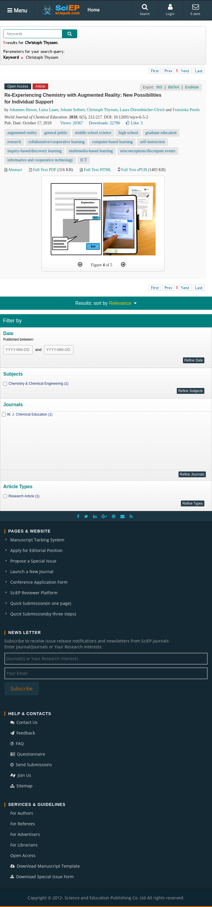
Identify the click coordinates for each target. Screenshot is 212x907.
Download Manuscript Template (45, 866)
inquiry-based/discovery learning (34, 151)
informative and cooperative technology (40, 160)
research (14, 142)
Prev (168, 70)
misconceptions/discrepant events (147, 151)
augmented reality (22, 132)
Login (170, 10)
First (155, 70)
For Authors (21, 813)
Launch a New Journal (31, 571)
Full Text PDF (44, 170)
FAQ (17, 743)
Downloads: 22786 (104, 123)
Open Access (23, 855)
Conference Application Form (39, 582)
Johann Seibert (72, 110)
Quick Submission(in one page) (40, 603)
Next (185, 70)
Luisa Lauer (48, 110)
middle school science (93, 132)
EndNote (192, 87)
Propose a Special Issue (33, 561)
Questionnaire (27, 754)
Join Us (20, 775)
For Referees (22, 823)
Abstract (15, 170)
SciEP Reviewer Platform (34, 592)
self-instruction (152, 142)
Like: (134, 123)
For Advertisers (25, 834)
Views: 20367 (71, 123)
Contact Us (24, 722)
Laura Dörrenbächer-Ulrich (142, 110)
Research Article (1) (24, 496)
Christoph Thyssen (102, 110)
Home (94, 10)
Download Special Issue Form (42, 876)
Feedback (22, 733)
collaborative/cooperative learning (56, 142)
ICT (83, 160)
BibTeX (173, 87)
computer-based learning (112, 142)
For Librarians (24, 845)
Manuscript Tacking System (37, 540)
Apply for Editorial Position (36, 550)
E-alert (195, 10)
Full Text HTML (97, 170)
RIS (159, 87)
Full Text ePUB (134, 170)
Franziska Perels (186, 110)
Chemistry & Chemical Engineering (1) (38, 383)
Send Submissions (31, 764)
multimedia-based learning (91, 151)
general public (56, 132)
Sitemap (21, 786)
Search (145, 10)
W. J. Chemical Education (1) (30, 414)
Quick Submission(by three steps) (43, 614)
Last (199, 70)
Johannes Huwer (23, 110)
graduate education (160, 132)
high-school (128, 132)
